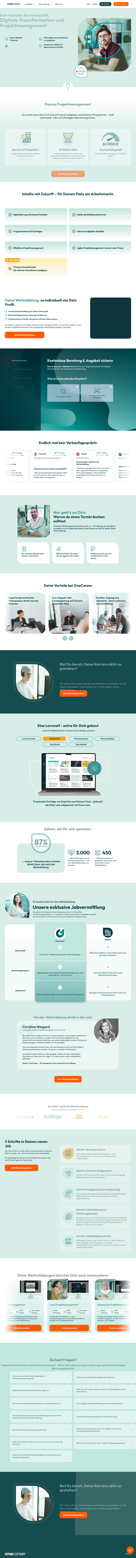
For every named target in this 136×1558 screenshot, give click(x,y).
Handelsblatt (27, 154)
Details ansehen (16, 1328)
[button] (30, 4)
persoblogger (70, 156)
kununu (113, 154)
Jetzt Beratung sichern (18, 55)
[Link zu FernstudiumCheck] (19, 63)
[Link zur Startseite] (25, 1554)
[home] (14, 4)
